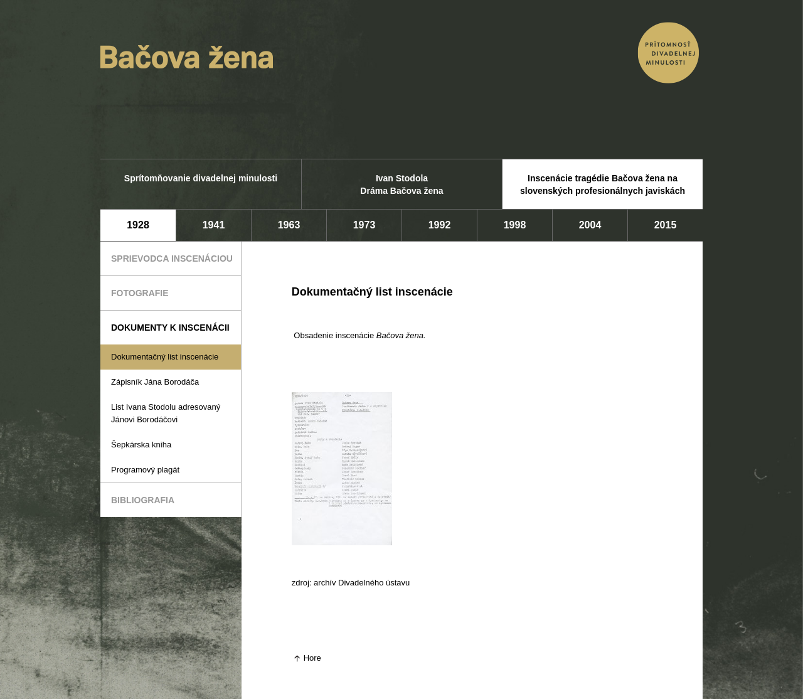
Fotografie (140, 293)
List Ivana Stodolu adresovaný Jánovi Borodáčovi (165, 413)
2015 (665, 225)
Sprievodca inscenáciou (172, 258)
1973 (364, 225)
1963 (289, 225)
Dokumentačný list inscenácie (164, 356)
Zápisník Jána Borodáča (155, 382)
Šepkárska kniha (141, 444)
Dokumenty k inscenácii (170, 328)
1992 (439, 225)
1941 (214, 225)
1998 (515, 225)
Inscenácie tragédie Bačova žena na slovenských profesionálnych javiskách (602, 184)
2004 (590, 225)
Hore (312, 658)
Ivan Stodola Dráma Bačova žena (401, 184)
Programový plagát (145, 469)
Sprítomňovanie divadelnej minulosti (200, 178)
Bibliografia (142, 500)
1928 (138, 225)
